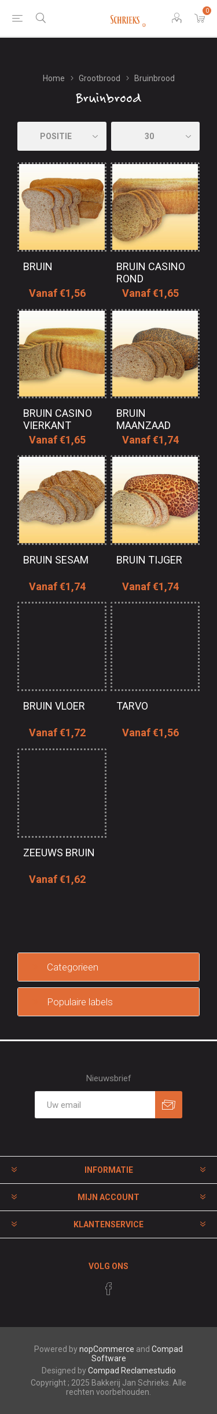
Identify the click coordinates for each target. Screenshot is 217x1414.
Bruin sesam (56, 560)
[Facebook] (109, 1288)
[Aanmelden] (95, 1104)
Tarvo (132, 706)
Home (54, 78)
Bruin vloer (54, 706)
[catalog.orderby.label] (61, 136)
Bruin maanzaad (143, 419)
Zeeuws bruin (59, 852)
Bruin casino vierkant (57, 419)
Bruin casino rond (150, 272)
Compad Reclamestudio (132, 1370)
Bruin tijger (149, 560)
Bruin (38, 266)
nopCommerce (106, 1349)
